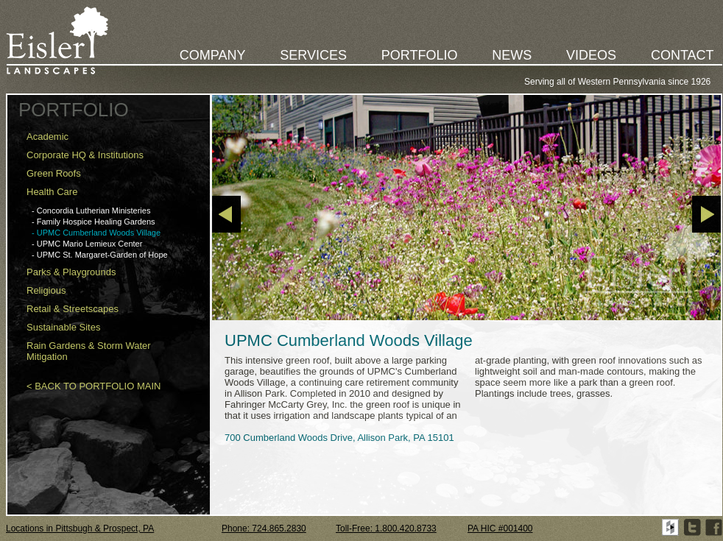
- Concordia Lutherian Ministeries (91, 210)
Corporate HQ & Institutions (85, 154)
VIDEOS (591, 55)
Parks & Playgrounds (71, 271)
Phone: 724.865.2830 (264, 528)
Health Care (52, 191)
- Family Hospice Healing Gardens (93, 221)
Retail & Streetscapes (73, 308)
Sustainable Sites (63, 327)
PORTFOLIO (419, 55)
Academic (47, 136)
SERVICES (313, 55)
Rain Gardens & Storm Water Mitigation (89, 351)
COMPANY (213, 55)
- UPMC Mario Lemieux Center (87, 243)
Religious (46, 290)
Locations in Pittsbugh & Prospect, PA (80, 528)
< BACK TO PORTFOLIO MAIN (94, 386)
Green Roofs (54, 173)
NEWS (512, 55)
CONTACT (682, 55)
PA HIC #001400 (500, 528)
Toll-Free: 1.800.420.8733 (386, 528)
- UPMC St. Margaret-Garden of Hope (100, 254)
